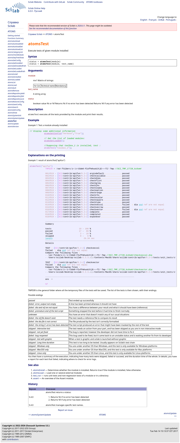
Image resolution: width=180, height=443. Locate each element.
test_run (37, 375)
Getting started (14, 35)
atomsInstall (13, 74)
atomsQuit (12, 88)
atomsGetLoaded (15, 68)
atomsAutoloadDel (15, 46)
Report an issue (65, 410)
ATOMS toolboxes (94, 2)
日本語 (161, 19)
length (49, 238)
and (141, 205)
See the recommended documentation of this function (53, 28)
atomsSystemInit (14, 115)
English (143, 19)
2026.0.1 (81, 25)
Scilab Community (75, 2)
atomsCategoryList (15, 52)
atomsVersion (13, 126)
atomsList (12, 82)
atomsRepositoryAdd (16, 93)
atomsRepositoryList (16, 99)
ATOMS (11, 31)
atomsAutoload (14, 41)
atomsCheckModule (16, 55)
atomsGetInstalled (15, 63)
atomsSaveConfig (15, 104)
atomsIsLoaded (14, 79)
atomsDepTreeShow (16, 57)
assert (36, 378)
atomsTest (12, 121)
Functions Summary (16, 38)
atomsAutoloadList (15, 49)
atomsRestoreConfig (16, 101)
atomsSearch (13, 107)
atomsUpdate (13, 123)
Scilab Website (35, 2)
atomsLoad (12, 85)
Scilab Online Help (36, 8)
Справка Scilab (13, 24)
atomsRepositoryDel (16, 96)
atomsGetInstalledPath (17, 66)
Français (153, 19)
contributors (12, 439)
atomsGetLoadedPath (16, 71)
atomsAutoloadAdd (15, 44)
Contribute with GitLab (54, 2)
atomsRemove (13, 90)
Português (171, 19)
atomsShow (12, 112)
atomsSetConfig (14, 110)
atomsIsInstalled (14, 77)
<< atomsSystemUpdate (39, 414)
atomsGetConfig (14, 60)
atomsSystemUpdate (16, 118)
